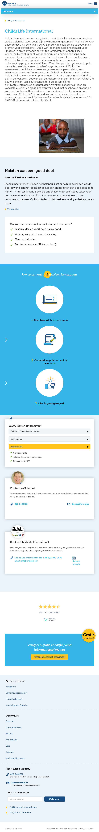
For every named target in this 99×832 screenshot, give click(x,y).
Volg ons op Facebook (18, 812)
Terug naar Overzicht (15, 20)
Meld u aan (54, 799)
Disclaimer (72, 828)
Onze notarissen (13, 727)
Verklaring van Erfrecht (16, 705)
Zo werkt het (12, 209)
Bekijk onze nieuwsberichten (21, 807)
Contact (10, 752)
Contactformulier (80, 504)
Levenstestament (14, 699)
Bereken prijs (16, 447)
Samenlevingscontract (16, 693)
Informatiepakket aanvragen (49, 656)
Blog (8, 746)
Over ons (10, 721)
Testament (11, 686)
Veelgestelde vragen (15, 758)
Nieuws (9, 733)
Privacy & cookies (86, 828)
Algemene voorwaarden (57, 828)
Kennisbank (11, 739)
